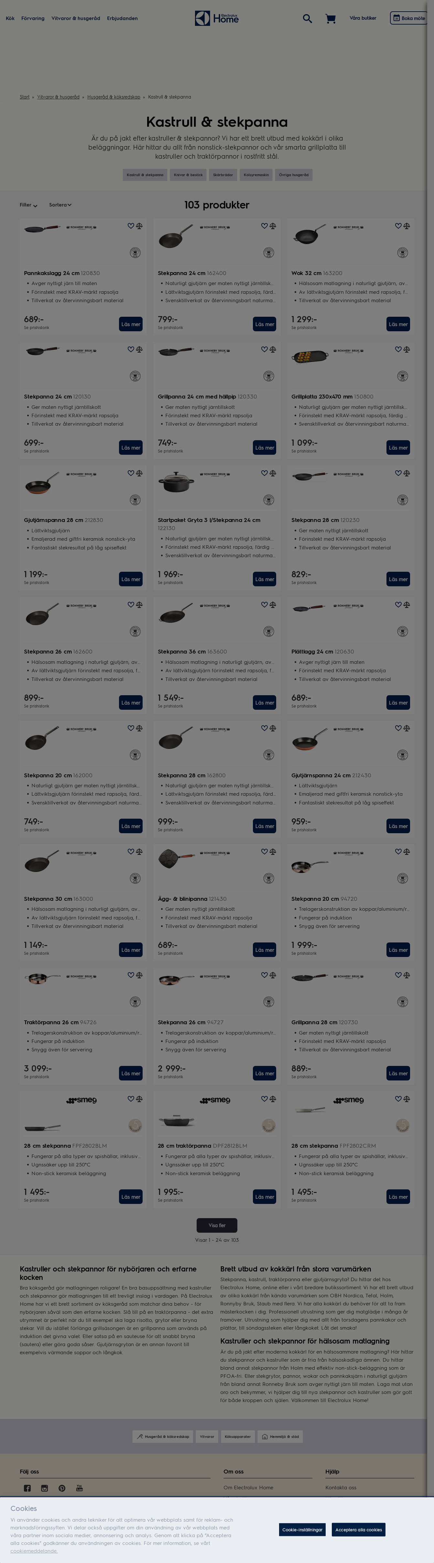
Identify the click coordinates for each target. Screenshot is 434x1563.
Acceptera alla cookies (358, 1531)
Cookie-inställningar (302, 1531)
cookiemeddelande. (34, 1552)
